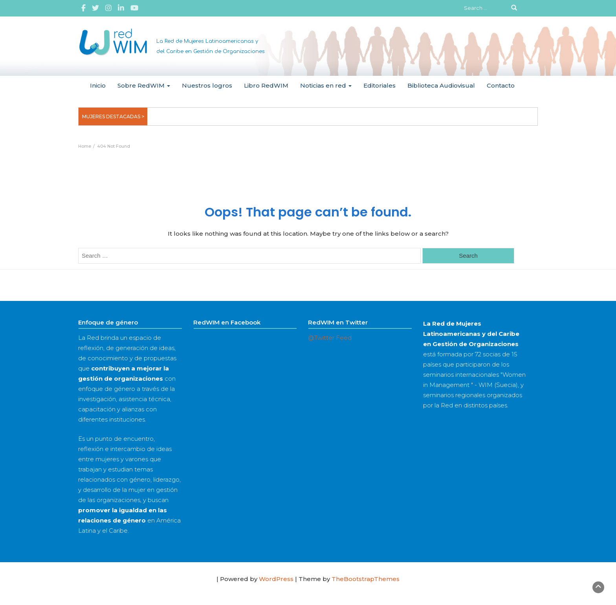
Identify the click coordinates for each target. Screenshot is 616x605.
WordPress (276, 579)
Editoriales (379, 85)
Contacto (501, 85)
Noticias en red (326, 85)
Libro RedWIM (266, 85)
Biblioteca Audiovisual (441, 85)
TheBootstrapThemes (366, 579)
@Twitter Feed (330, 337)
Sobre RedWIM (143, 85)
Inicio (98, 85)
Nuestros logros (207, 85)
